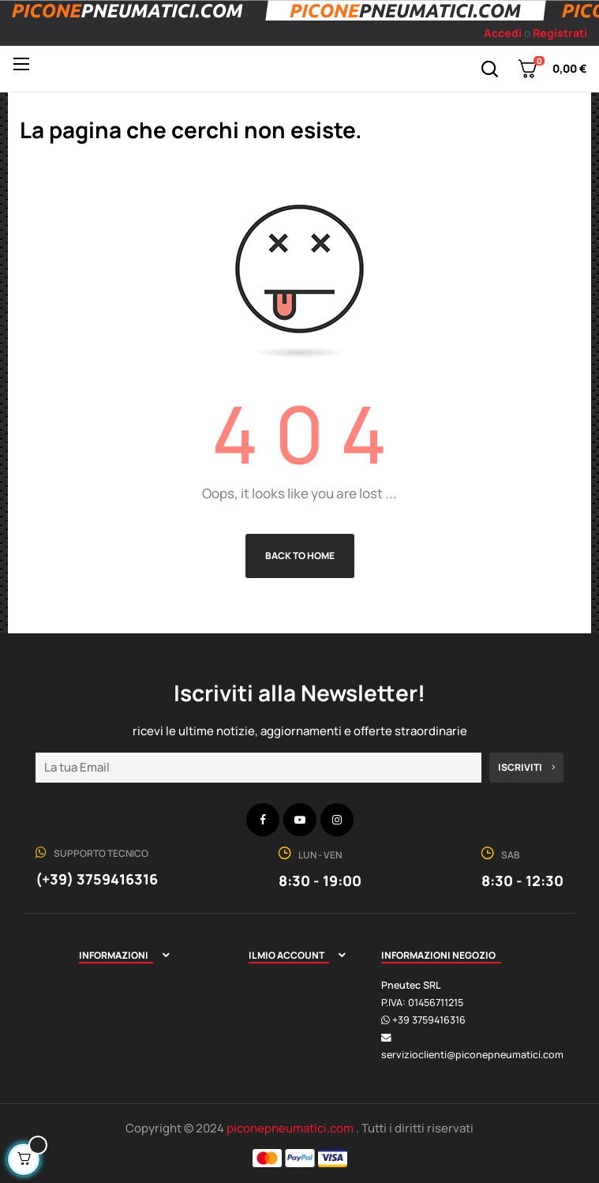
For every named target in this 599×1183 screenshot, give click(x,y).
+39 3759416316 (429, 1020)
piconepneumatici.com (291, 1128)
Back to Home (300, 555)
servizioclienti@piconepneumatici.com (472, 1054)
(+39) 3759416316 (97, 878)
